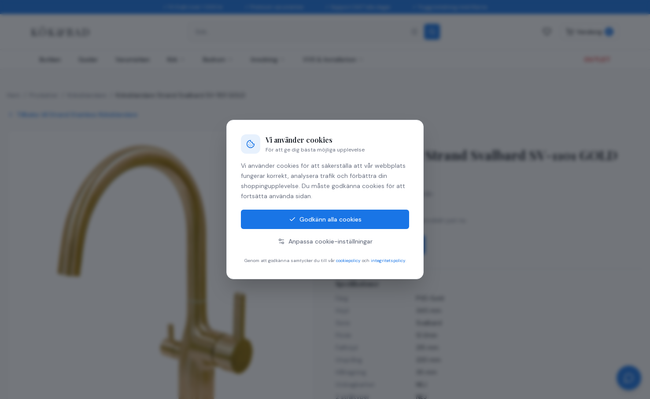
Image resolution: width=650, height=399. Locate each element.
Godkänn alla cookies (325, 219)
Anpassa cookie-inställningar (325, 241)
